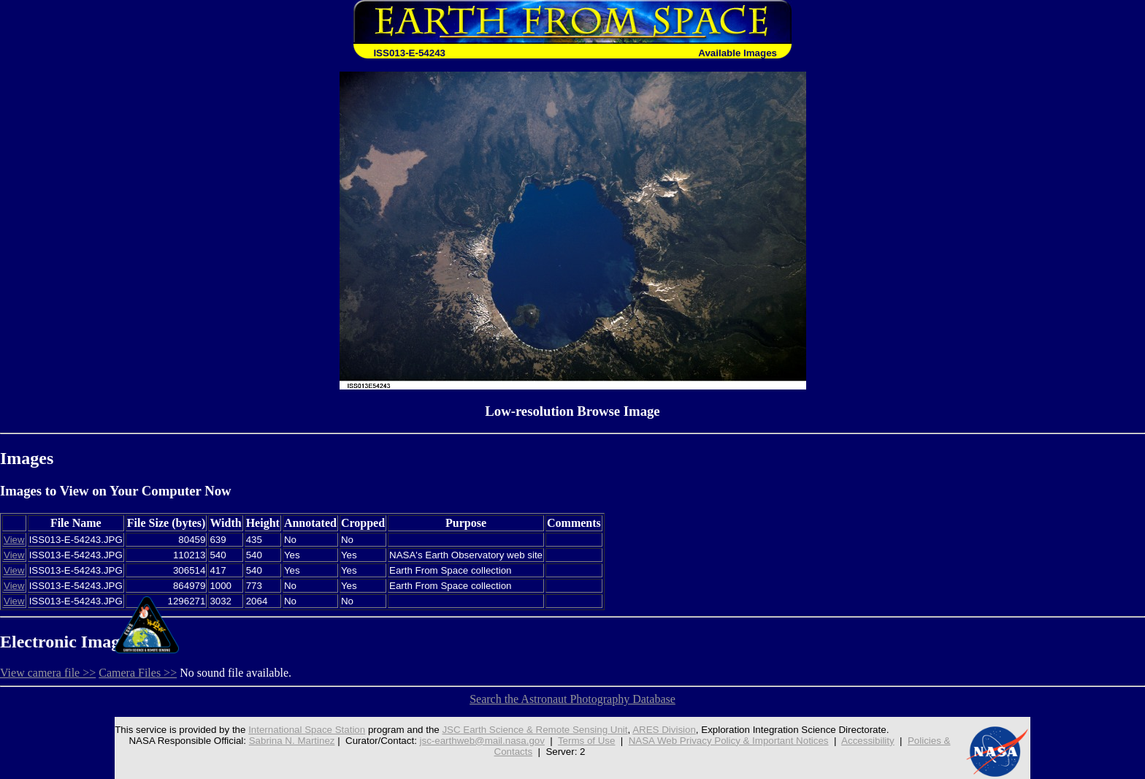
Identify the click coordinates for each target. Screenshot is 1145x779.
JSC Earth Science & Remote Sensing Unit (534, 729)
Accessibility (868, 740)
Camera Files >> (138, 672)
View (14, 539)
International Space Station (306, 729)
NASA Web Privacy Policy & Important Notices (729, 740)
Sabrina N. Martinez (292, 740)
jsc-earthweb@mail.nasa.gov (482, 740)
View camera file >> (48, 672)
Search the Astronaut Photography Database (572, 699)
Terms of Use (587, 740)
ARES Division (664, 729)
